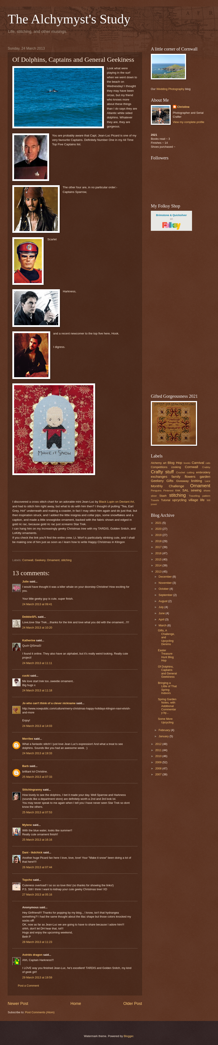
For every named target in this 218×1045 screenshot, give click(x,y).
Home (75, 1003)
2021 (158, 522)
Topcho (27, 879)
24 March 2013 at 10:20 (37, 627)
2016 (158, 553)
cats (208, 463)
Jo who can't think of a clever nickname (49, 703)
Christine (183, 106)
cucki (26, 675)
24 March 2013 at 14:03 (37, 726)
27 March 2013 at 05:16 (37, 894)
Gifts (170, 481)
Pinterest (168, 490)
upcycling (179, 500)
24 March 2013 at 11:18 (37, 690)
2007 (158, 774)
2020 (158, 528)
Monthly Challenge (167, 486)
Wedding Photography (170, 89)
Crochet (180, 472)
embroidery (203, 472)
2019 (158, 535)
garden (205, 476)
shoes (206, 490)
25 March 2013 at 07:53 (37, 812)
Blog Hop (175, 463)
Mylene (27, 825)
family (176, 476)
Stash (162, 495)
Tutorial (165, 500)
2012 (158, 744)
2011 (158, 750)
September (166, 595)
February (165, 730)
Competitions (159, 467)
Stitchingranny (32, 789)
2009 (158, 762)
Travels (155, 500)
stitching (66, 560)
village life (196, 500)
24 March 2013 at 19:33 (37, 753)
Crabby (206, 467)
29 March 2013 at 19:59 (37, 977)
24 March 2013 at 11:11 (37, 663)
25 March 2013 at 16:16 (37, 839)
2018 (158, 541)
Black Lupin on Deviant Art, (116, 501)
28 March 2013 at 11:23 (37, 942)
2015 (158, 559)
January (164, 736)
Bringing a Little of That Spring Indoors (167, 688)
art (164, 463)
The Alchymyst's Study (69, 19)
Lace (207, 481)
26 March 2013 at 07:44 (37, 867)
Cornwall (27, 560)
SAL (185, 490)
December (165, 576)
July (161, 607)
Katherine (28, 640)
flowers (190, 476)
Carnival (198, 463)
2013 (158, 571)
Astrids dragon (32, 954)
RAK (178, 490)
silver (154, 496)
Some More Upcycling (166, 720)
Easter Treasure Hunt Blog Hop (166, 655)
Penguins (156, 490)
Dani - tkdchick (32, 852)
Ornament (53, 560)
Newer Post (18, 1003)
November (165, 582)
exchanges (159, 476)
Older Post (132, 1003)
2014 (158, 565)
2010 (158, 756)
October (164, 588)
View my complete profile (188, 122)
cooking (176, 467)
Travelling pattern (199, 496)
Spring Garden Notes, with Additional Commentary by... (167, 706)
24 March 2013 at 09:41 (37, 604)
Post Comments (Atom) (40, 1012)
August (163, 601)
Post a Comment (28, 985)
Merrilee (27, 738)
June (162, 613)
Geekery (40, 560)
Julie (25, 581)
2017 (158, 547)
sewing (196, 490)
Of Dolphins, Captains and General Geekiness (167, 671)
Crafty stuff (162, 471)
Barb (25, 766)
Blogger (128, 1036)
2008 (158, 768)
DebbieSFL (29, 616)
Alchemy (156, 463)
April (162, 619)
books (187, 463)
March (163, 625)
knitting (196, 481)
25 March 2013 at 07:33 (37, 776)
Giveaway (182, 481)
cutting (190, 472)
